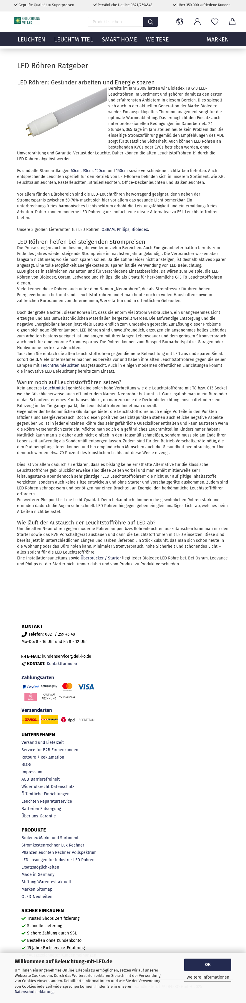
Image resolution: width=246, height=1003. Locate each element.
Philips (123, 229)
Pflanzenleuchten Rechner (45, 852)
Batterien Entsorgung (41, 808)
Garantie (48, 816)
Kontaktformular (62, 663)
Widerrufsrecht (35, 786)
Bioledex (140, 229)
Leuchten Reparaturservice (46, 801)
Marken (28, 889)
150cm (122, 170)
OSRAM (108, 229)
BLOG (26, 764)
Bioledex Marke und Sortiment (50, 837)
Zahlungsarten (37, 677)
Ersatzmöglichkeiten (40, 867)
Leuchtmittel (73, 42)
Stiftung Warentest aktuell (46, 881)
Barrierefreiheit (45, 779)
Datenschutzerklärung (34, 991)
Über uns (29, 816)
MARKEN (218, 42)
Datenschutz (62, 786)
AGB (25, 779)
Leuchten (31, 42)
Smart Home (119, 42)
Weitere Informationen (208, 977)
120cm (101, 170)
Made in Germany (37, 874)
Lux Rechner (72, 845)
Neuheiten (42, 896)
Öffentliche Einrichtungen (45, 794)
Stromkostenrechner (40, 845)
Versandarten (36, 710)
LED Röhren (83, 859)
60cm (76, 170)
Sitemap (44, 889)
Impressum (31, 771)
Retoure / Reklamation (42, 757)
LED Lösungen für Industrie (46, 859)
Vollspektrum (84, 852)
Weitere (157, 42)
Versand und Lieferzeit (42, 742)
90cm (88, 170)
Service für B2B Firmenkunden (49, 749)
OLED (26, 896)
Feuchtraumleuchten (60, 365)
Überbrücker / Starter (101, 558)
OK (208, 964)
